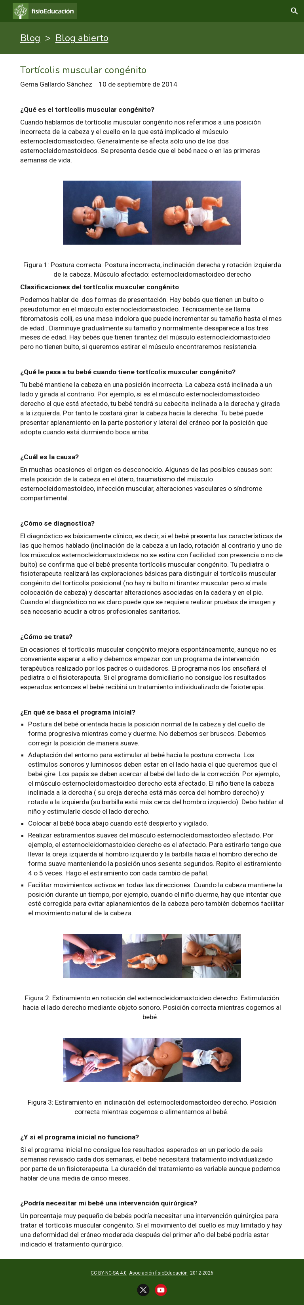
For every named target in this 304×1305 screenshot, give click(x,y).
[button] (294, 11)
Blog (30, 38)
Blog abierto (81, 38)
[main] (152, 38)
